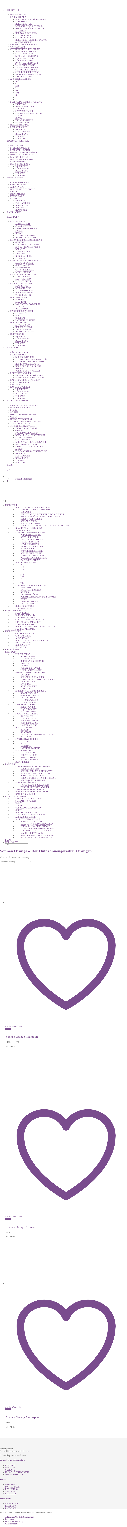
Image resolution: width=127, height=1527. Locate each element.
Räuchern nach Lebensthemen (19, 353)
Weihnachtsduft (24, 332)
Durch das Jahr (19, 322)
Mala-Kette (16, 145)
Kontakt (10, 1465)
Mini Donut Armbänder (23, 155)
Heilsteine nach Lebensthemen (19, 16)
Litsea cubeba (23, 272)
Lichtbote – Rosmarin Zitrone (37, 734)
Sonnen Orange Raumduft (22, 1036)
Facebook (10, 1506)
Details (8, 1029)
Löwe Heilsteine (24, 60)
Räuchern (12, 348)
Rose (18, 316)
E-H (17, 86)
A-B (17, 81)
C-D (17, 83)
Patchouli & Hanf (25, 320)
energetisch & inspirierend (25, 261)
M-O (17, 90)
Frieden (19, 231)
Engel (13, 410)
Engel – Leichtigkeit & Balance (38, 679)
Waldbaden (21, 309)
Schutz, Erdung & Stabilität (31, 359)
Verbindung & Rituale (27, 371)
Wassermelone (23, 295)
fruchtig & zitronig (21, 283)
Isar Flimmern (23, 279)
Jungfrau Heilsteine (26, 63)
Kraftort (20, 302)
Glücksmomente (24, 265)
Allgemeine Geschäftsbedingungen (19, 1517)
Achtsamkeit (22, 224)
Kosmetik (15, 198)
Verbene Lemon (24, 293)
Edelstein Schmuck (18, 141)
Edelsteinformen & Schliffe (26, 102)
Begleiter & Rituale (18, 401)
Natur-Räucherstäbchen (29, 375)
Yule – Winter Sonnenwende (31, 451)
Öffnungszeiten (14, 1474)
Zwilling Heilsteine (26, 56)
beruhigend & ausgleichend (26, 240)
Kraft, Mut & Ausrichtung (30, 362)
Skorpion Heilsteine (26, 67)
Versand (20, 343)
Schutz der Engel (25, 235)
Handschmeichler (25, 106)
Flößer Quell (23, 281)
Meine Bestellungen (23, 479)
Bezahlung (21, 205)
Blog (10, 465)
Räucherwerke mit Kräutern (20, 383)
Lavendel (20, 254)
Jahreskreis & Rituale (22, 426)
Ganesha (20, 242)
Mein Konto (21, 129)
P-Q (17, 93)
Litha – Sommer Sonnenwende (23, 438)
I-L (16, 88)
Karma (19, 233)
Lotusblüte (22, 313)
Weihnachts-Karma (26, 238)
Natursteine (22, 122)
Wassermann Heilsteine (28, 74)
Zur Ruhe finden (24, 357)
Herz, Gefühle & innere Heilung (38, 778)
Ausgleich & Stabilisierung (25, 421)
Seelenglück (22, 251)
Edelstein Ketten (20, 150)
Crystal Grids (18, 185)
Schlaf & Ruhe (23, 35)
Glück (13, 417)
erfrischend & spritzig (23, 274)
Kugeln (19, 109)
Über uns (10, 1470)
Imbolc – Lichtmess (26, 428)
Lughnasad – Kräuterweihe (30, 442)
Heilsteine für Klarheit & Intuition (41, 516)
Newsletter (12, 1504)
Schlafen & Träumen (27, 244)
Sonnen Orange (24, 290)
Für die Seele (17, 222)
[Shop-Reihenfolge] (15, 862)
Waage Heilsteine (25, 65)
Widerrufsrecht (11, 1524)
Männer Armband (20, 164)
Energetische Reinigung (23, 405)
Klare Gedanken (24, 263)
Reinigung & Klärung (27, 364)
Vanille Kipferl (24, 329)
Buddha (19, 299)
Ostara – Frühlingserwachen (26, 431)
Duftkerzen (17, 334)
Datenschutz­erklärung (14, 1521)
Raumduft (13, 217)
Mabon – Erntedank (26, 444)
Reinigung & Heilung (26, 228)
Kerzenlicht (17, 196)
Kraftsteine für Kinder (23, 44)
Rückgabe (21, 345)
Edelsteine (13, 10)
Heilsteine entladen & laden (31, 640)
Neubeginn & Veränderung (30, 19)
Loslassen (21, 22)
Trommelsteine (24, 120)
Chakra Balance (24, 633)
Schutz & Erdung (25, 38)
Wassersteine (17, 47)
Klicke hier (24, 1451)
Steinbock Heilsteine (27, 72)
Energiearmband (20, 148)
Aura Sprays (17, 187)
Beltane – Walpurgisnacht (30, 435)
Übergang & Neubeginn (23, 414)
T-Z (16, 99)
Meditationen (18, 194)
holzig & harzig (19, 297)
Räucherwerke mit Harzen (25, 380)
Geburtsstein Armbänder (24, 152)
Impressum (9, 1519)
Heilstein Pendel (19, 125)
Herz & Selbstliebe (26, 33)
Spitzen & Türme (24, 111)
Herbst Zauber (23, 327)
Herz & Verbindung (21, 419)
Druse (18, 118)
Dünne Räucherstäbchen (29, 378)
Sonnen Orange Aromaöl (21, 1227)
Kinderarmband (19, 157)
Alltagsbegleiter (20, 424)
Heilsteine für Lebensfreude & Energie (29, 25)
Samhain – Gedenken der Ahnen (38, 835)
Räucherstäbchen (20, 373)
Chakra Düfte (23, 226)
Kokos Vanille (23, 256)
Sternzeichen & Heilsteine (25, 49)
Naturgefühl (22, 267)
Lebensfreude (23, 288)
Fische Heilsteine (25, 77)
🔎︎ (8, 470)
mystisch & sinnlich (21, 311)
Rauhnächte (14, 212)
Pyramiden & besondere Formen (38, 597)
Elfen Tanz (21, 258)
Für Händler (22, 132)
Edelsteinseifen (19, 127)
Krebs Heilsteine (24, 58)
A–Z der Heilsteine (20, 79)
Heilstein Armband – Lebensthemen (21, 160)
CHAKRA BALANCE (19, 182)
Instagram (11, 1508)
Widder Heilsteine (25, 51)
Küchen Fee (21, 286)
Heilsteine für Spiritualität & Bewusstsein (31, 41)
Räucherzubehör (20, 387)
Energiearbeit (15, 178)
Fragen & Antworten (17, 1472)
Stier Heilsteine (24, 54)
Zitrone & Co (22, 325)
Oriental (20, 318)
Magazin (10, 1467)
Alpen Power (22, 277)
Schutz (14, 412)
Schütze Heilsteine (26, 70)
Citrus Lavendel (24, 270)
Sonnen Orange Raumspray (23, 1417)
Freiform (20, 104)
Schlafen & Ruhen (20, 408)
